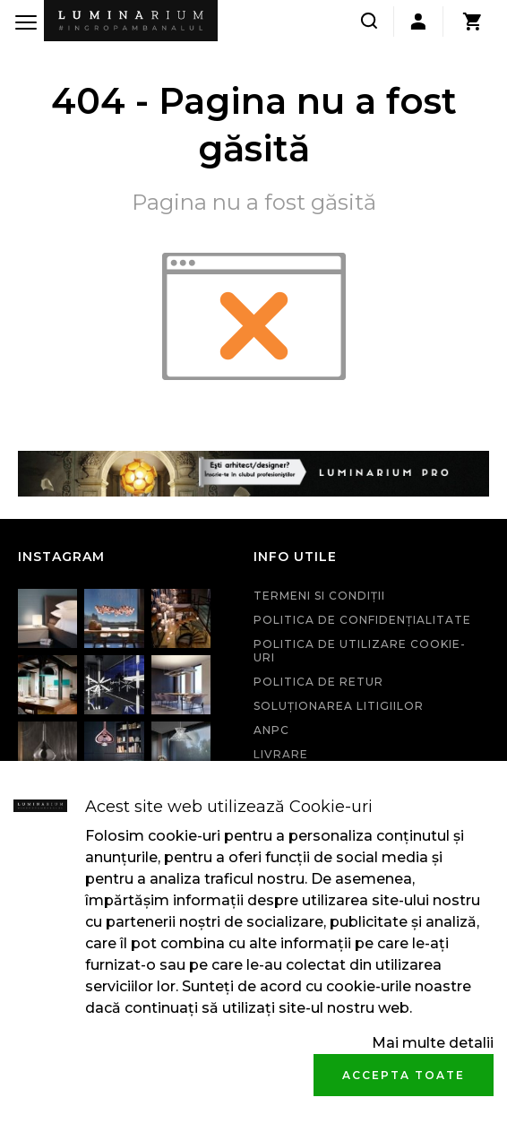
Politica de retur (318, 681)
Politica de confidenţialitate (362, 619)
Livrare (281, 754)
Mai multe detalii (433, 1042)
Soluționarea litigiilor (339, 706)
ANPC (271, 730)
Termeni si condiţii (319, 595)
